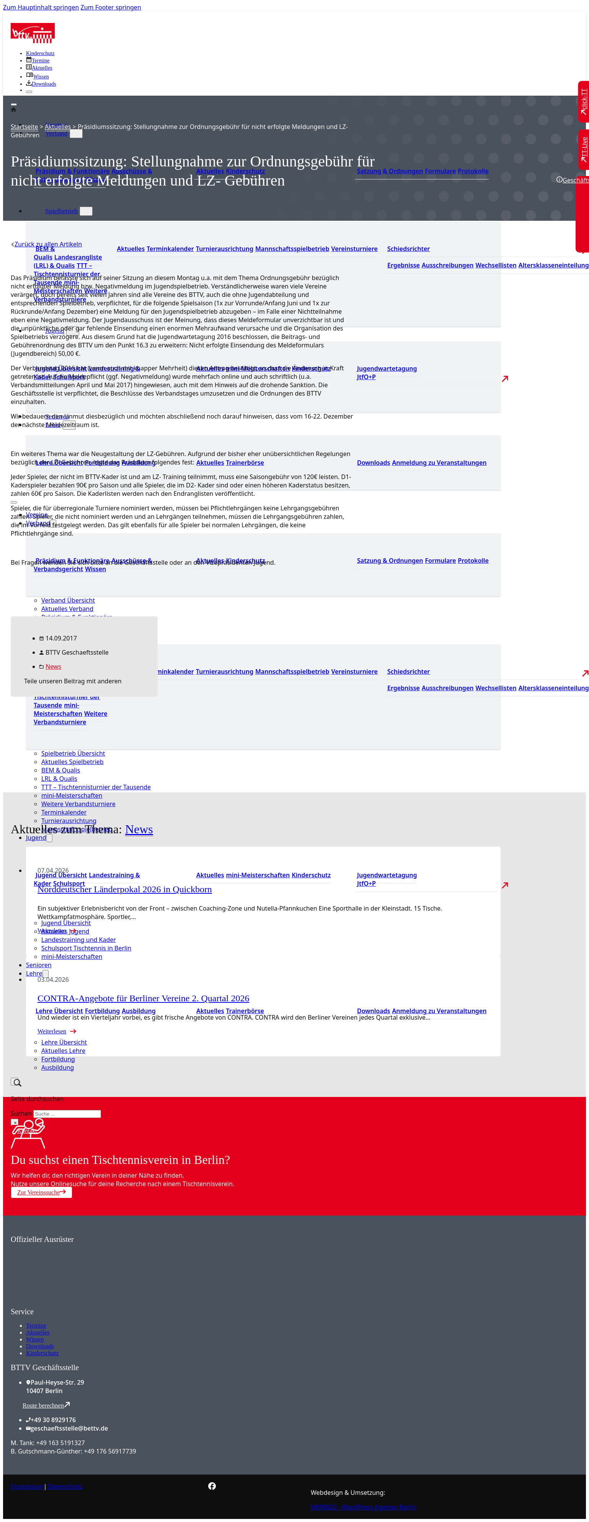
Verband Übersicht (68, 600)
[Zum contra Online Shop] (68, 1303)
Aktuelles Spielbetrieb (72, 762)
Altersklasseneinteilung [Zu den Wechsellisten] (554, 265)
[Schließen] (29, 92)
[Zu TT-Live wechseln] (584, 149)
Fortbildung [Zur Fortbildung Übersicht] (102, 1011)
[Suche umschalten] (14, 1081)
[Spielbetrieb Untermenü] (86, 211)
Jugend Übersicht (66, 923)
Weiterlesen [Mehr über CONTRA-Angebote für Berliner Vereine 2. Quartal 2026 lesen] (52, 1031)
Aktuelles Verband (67, 609)
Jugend (36, 837)
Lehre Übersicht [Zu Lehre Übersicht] (59, 1011)
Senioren (39, 965)
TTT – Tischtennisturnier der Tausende (96, 787)
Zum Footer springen (111, 7)
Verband (56, 133)
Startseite (24, 126)
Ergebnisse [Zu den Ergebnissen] (403, 265)
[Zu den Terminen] (37, 61)
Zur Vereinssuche (41, 1192)
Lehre (34, 973)
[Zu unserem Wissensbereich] (37, 77)
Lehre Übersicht (64, 1042)
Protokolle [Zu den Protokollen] (473, 171)
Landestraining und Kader (78, 939)
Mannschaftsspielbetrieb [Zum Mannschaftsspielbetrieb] (292, 248)
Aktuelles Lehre (63, 1050)
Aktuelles (58, 126)
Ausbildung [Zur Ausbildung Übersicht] (138, 1011)
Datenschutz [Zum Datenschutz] (65, 1486)
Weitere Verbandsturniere (78, 804)
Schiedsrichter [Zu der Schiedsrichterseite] (408, 248)
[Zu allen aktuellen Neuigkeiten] (39, 68)
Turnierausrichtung (68, 820)
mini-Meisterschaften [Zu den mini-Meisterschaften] (258, 875)
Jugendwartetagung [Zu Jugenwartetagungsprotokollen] (387, 368)
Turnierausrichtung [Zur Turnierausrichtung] (224, 248)
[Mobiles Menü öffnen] (14, 502)
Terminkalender (63, 812)
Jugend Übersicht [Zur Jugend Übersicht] (61, 875)
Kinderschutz (42, 1353)
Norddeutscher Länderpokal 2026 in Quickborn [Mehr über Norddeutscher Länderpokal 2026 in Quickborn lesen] (125, 889)
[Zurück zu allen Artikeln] (46, 244)
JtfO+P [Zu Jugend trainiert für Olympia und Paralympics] (366, 377)
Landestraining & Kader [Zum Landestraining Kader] (87, 879)
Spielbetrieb (61, 211)
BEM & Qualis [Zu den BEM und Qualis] (44, 252)
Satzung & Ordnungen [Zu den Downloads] (390, 171)
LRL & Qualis (59, 778)
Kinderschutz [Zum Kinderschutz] (40, 53)
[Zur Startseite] (33, 41)
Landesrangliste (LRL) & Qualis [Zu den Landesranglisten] (68, 261)
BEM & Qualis (60, 770)
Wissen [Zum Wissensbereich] (95, 569)
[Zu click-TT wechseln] (584, 102)
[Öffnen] (14, 104)
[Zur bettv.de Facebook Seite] (212, 1487)
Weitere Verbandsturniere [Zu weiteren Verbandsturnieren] (71, 717)
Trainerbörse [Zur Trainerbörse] (245, 462)
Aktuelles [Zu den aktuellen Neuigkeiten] (210, 875)
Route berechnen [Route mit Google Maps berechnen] (46, 1405)
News (53, 666)
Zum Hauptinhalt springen (41, 7)
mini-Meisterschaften (71, 795)
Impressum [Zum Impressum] (27, 1486)
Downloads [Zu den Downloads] (373, 462)
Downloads (40, 1346)
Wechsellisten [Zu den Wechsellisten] (495, 265)
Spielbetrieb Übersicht (73, 753)
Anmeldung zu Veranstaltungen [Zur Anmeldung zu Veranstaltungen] (439, 462)
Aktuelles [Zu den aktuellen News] (210, 462)
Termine (36, 1325)
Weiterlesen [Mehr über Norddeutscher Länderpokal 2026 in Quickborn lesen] (52, 930)
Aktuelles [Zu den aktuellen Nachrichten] (131, 248)
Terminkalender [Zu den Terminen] (170, 248)
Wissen (35, 1339)
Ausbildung (57, 1067)
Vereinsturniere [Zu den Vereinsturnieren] (354, 248)
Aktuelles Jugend (65, 931)
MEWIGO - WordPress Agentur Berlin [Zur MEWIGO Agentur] (363, 1507)
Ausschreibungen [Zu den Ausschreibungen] (448, 265)
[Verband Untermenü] (76, 133)
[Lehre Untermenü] (45, 974)
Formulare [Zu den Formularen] (440, 171)
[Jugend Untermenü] (49, 838)
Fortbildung (58, 1059)
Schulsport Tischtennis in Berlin (86, 948)
